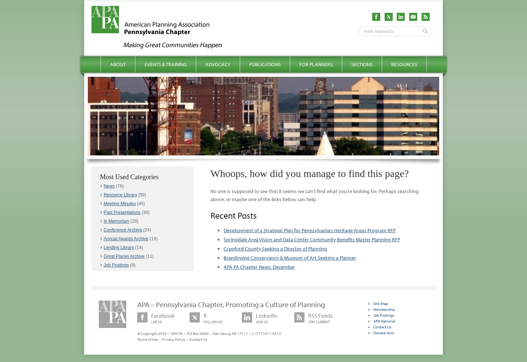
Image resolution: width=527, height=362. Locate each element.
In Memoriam (116, 221)
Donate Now (383, 332)
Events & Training (166, 64)
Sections (362, 64)
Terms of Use (147, 339)
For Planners (316, 64)
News (109, 186)
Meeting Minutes (120, 203)
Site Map (380, 303)
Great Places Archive (124, 256)
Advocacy (218, 64)
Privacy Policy (173, 339)
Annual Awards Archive (126, 238)
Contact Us (198, 339)
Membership (384, 309)
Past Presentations (122, 212)
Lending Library (119, 247)
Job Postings (116, 265)
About (118, 64)
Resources (404, 64)
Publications (265, 64)
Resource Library (120, 194)
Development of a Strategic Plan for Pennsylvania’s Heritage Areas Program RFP (310, 230)
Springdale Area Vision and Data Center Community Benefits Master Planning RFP (312, 239)
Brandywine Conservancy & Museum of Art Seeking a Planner (290, 257)
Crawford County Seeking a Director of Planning (275, 248)
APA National (384, 321)
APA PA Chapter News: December (259, 267)
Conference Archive (123, 230)
